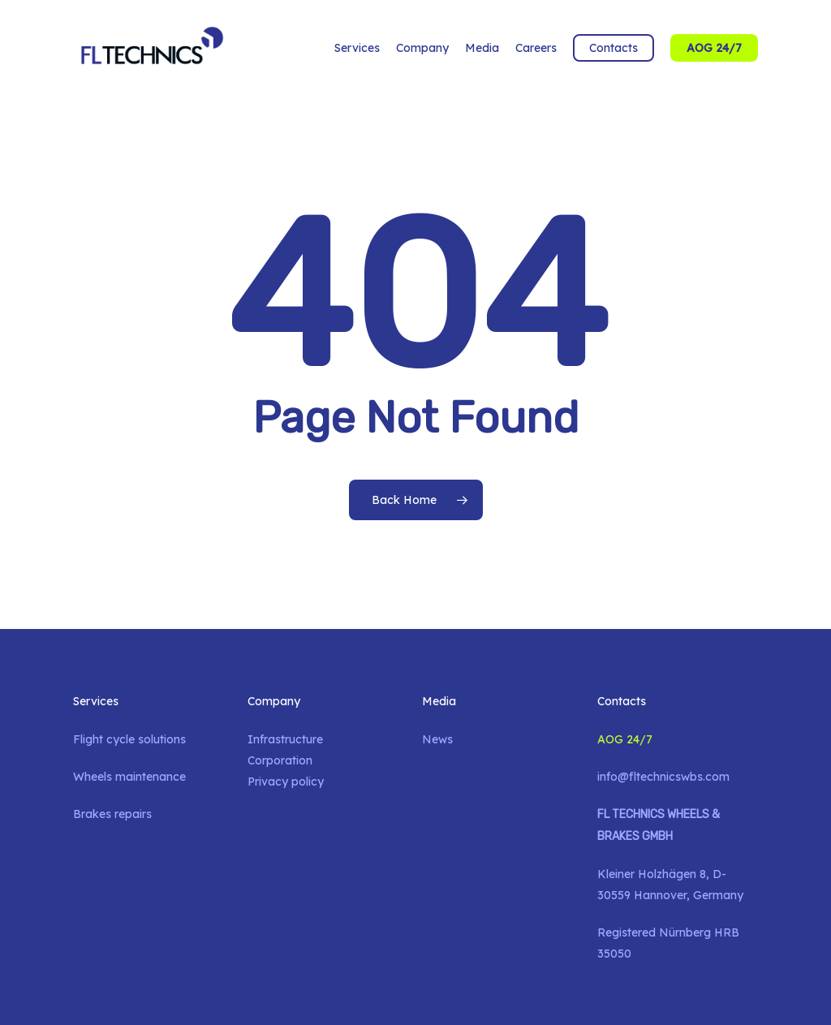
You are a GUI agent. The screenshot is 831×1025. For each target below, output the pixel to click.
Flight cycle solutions (129, 739)
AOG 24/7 (624, 739)
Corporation (280, 760)
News (437, 739)
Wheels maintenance (129, 776)
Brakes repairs (112, 814)
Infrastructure (285, 739)
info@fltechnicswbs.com (663, 776)
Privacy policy (286, 781)
